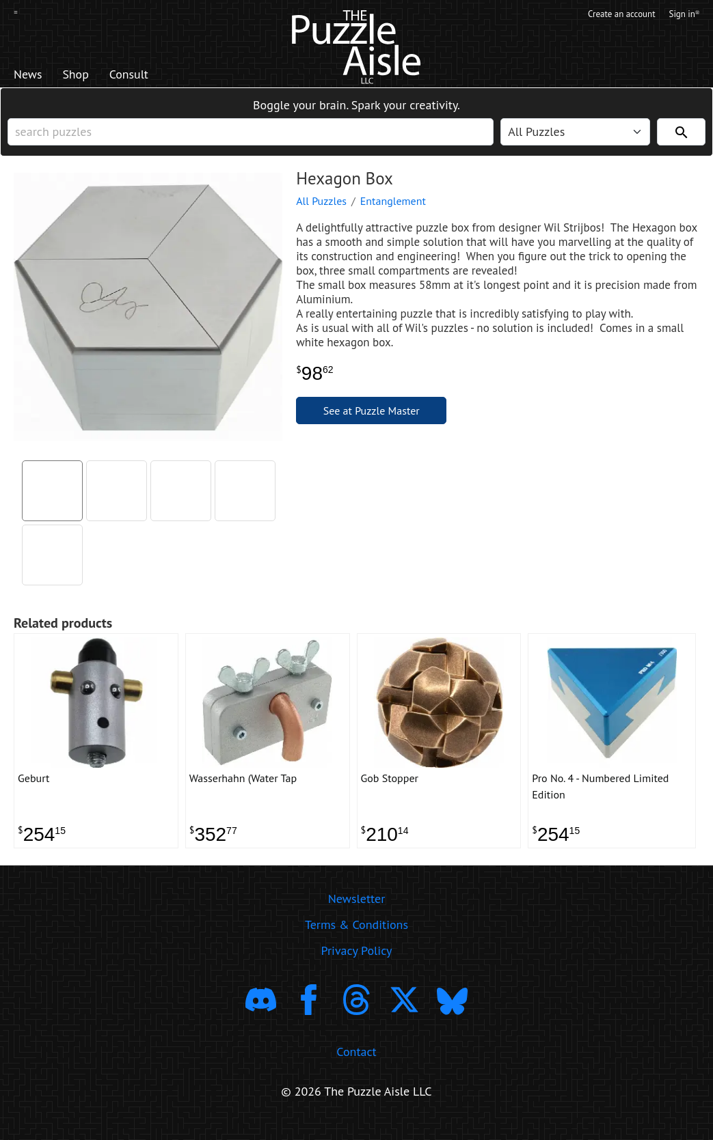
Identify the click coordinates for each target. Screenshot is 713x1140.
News (31, 75)
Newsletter (357, 913)
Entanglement (393, 210)
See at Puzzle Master (371, 419)
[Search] (681, 137)
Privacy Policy (356, 965)
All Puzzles (321, 210)
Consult (146, 75)
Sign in (683, 16)
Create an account (612, 16)
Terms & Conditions (356, 939)
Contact (356, 1066)
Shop (85, 75)
